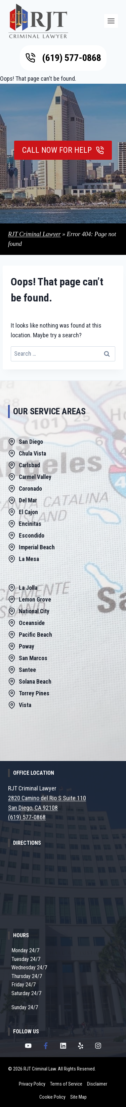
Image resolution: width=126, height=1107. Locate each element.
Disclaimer (97, 1084)
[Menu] (111, 21)
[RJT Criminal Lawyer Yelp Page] (80, 1045)
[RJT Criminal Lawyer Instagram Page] (98, 1045)
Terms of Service (66, 1084)
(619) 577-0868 (27, 817)
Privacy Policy (32, 1084)
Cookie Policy (52, 1097)
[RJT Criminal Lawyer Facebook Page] (45, 1045)
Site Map (78, 1097)
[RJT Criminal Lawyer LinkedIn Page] (63, 1045)
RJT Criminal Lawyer (34, 234)
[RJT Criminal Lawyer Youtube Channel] (28, 1045)
